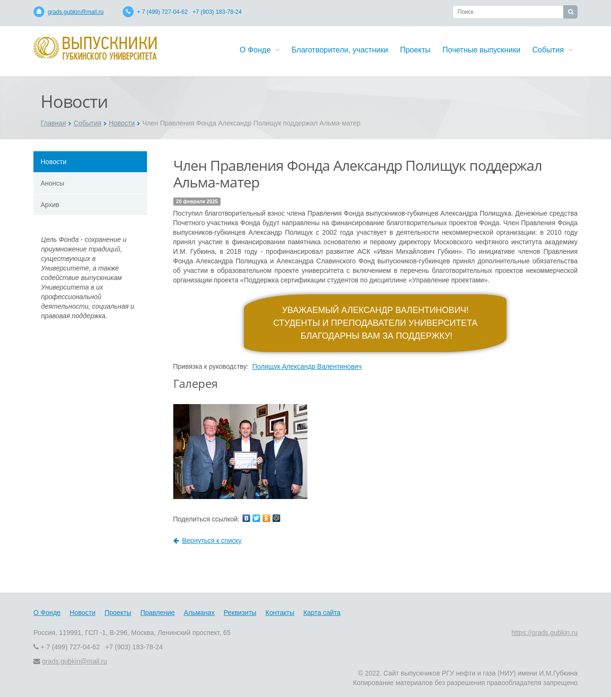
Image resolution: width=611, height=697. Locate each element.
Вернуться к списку (207, 540)
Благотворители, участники (340, 50)
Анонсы (52, 183)
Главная (53, 123)
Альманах (199, 612)
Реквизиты (240, 612)
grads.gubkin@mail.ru (76, 12)
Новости (122, 123)
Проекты (415, 50)
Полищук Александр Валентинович (306, 366)
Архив (50, 204)
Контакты (279, 612)
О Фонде (260, 50)
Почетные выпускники (481, 50)
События (552, 50)
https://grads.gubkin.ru (544, 632)
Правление (157, 612)
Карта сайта (321, 612)
